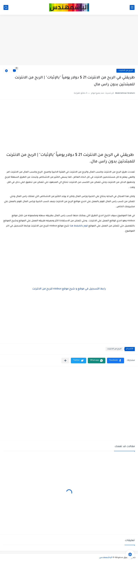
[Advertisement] (69, 40)
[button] (115, 360)
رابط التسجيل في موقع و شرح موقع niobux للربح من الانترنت (69, 288)
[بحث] (6, 7)
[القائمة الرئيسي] (132, 7)
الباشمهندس (105, 558)
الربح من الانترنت (125, 71)
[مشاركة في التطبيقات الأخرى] (65, 360)
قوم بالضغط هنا (79, 226)
